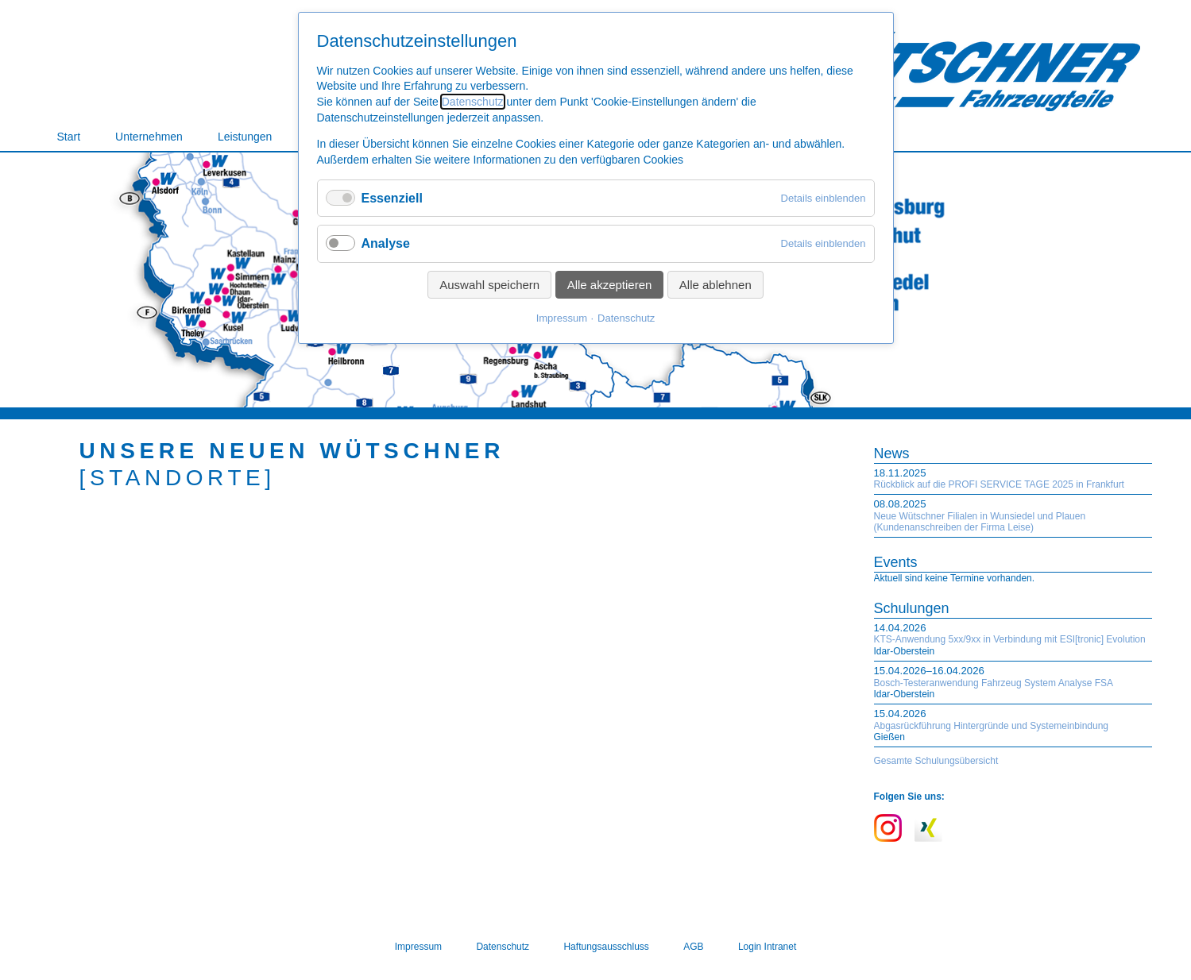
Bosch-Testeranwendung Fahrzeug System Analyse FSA (994, 683)
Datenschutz (473, 101)
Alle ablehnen (715, 284)
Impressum (561, 318)
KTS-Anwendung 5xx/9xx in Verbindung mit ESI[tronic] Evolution (1010, 639)
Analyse (386, 243)
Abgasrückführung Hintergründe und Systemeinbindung (991, 725)
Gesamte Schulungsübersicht (936, 760)
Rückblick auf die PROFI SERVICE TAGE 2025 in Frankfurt (999, 484)
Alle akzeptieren (609, 284)
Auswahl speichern (489, 284)
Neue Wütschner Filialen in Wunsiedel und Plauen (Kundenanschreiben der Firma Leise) (980, 522)
